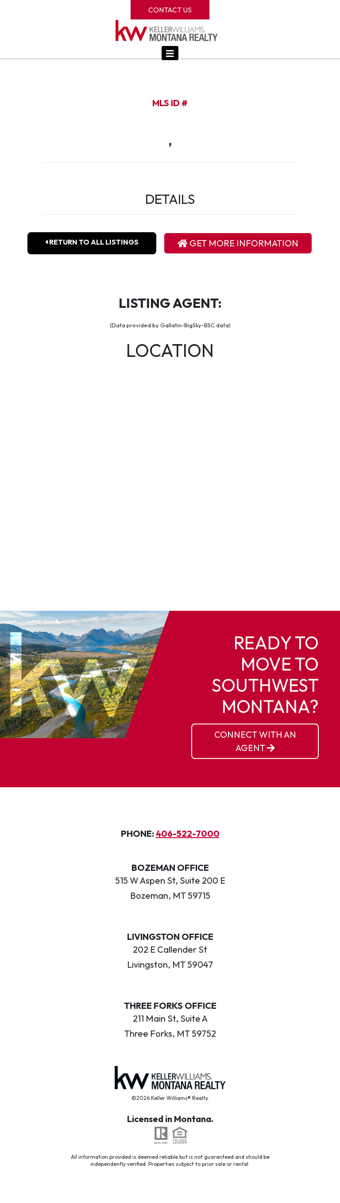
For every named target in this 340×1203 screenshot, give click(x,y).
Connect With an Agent (255, 741)
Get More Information (238, 243)
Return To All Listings (92, 242)
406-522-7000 (188, 833)
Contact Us (170, 9)
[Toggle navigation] (170, 53)
